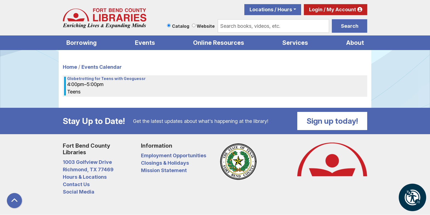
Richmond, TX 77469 (88, 169)
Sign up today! (332, 121)
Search (349, 26)
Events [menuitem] (145, 42)
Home (70, 67)
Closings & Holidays (165, 163)
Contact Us (76, 184)
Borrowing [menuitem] (81, 42)
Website (206, 26)
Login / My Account (332, 9)
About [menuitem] (355, 42)
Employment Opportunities (173, 155)
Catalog (180, 26)
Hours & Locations (85, 177)
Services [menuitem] (295, 42)
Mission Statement (164, 170)
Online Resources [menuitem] (218, 42)
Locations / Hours (271, 9)
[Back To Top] (14, 200)
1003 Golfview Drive (87, 162)
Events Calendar (101, 67)
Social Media (78, 192)
